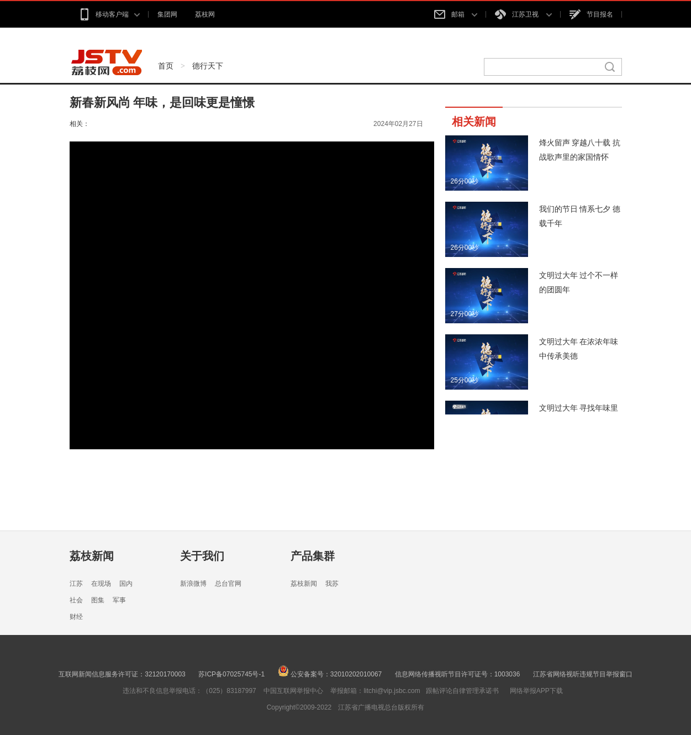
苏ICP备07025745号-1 (231, 674)
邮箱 (455, 14)
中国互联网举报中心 (293, 691)
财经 (76, 617)
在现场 (101, 583)
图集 (97, 600)
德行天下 (207, 65)
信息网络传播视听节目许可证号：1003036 (457, 674)
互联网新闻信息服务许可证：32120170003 (122, 674)
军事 (119, 600)
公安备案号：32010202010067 (330, 674)
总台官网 (228, 583)
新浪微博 (193, 583)
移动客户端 (109, 14)
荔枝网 (205, 14)
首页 (165, 65)
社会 (76, 600)
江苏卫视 (523, 14)
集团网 (167, 14)
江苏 (76, 583)
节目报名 (591, 14)
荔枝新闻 (92, 556)
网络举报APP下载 (536, 691)
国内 (126, 583)
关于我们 (202, 556)
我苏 (332, 583)
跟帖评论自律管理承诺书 (462, 691)
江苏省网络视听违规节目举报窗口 (582, 674)
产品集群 (313, 556)
